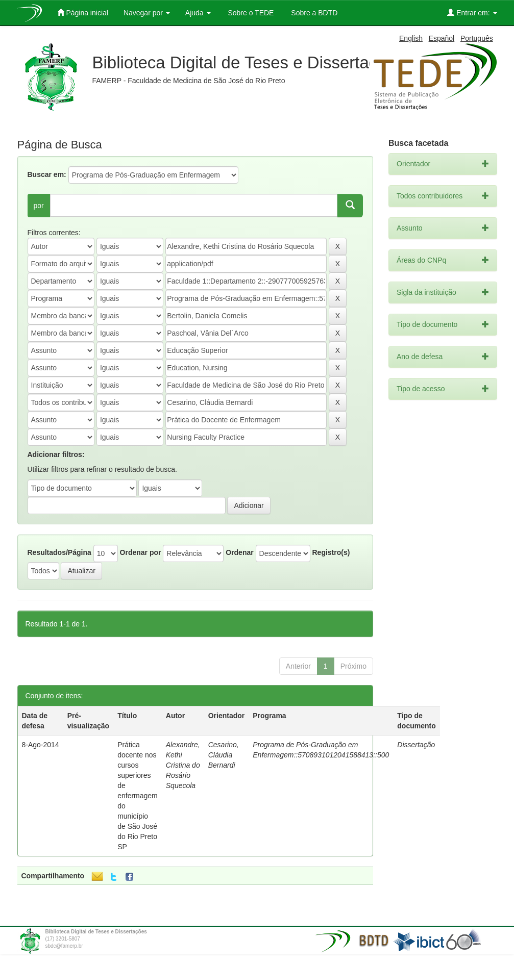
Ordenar (239, 552)
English (411, 38)
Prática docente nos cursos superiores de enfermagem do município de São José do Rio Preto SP (137, 796)
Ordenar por (140, 552)
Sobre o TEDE (250, 13)
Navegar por (147, 13)
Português (476, 38)
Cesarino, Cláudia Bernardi (223, 755)
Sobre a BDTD (313, 13)
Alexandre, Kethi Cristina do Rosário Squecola (183, 765)
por (39, 205)
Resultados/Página (59, 552)
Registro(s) (331, 552)
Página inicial (82, 12)
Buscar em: (47, 174)
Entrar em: (472, 12)
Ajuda (198, 13)
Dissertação (416, 745)
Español (442, 38)
